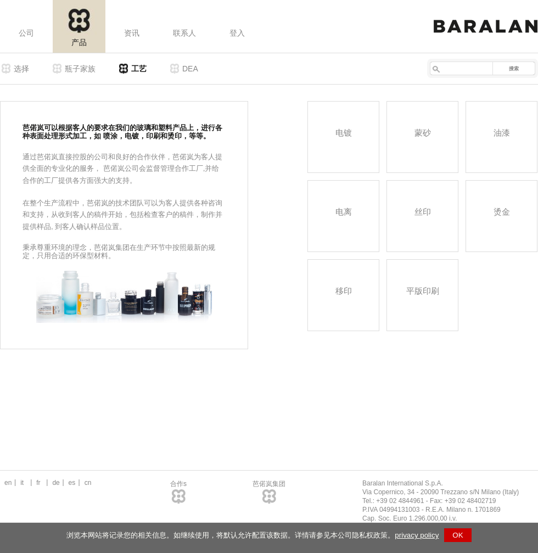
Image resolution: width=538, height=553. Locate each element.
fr (38, 483)
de (55, 483)
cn (88, 483)
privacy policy (417, 535)
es (72, 483)
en (8, 483)
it (22, 483)
